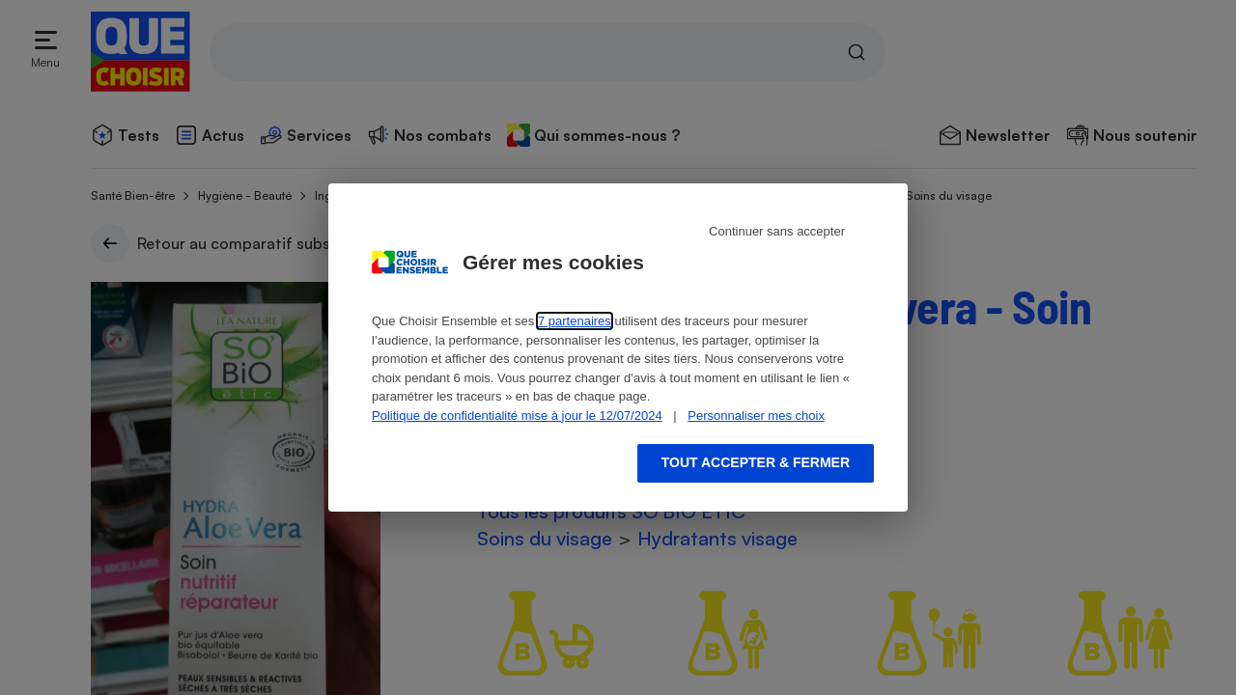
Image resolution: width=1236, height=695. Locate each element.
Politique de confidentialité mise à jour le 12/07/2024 (517, 415)
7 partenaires (574, 321)
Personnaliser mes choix (756, 415)
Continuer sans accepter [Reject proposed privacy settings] (777, 231)
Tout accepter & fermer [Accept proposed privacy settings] (755, 462)
